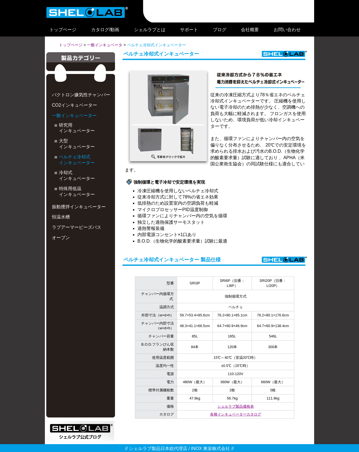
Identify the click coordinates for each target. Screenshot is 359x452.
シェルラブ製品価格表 (235, 406)
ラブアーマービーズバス (76, 227)
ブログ (219, 29)
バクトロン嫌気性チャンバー (81, 94)
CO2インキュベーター (74, 105)
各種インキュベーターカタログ (235, 414)
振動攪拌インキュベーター (79, 206)
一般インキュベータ (104, 45)
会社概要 (250, 29)
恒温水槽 (61, 216)
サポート (189, 29)
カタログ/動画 (105, 29)
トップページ (62, 29)
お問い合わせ (287, 29)
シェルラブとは (149, 29)
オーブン (61, 237)
